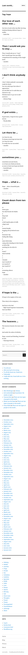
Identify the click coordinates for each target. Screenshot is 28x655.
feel (22, 102)
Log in (5, 623)
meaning (14, 67)
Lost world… (7, 5)
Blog (3, 640)
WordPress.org (8, 629)
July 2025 (6, 428)
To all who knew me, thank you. (13, 372)
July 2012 (6, 481)
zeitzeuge (6, 608)
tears (3, 151)
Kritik (5, 581)
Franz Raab (7, 405)
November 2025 (8, 420)
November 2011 (8, 495)
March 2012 (7, 487)
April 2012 (7, 485)
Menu (23, 5)
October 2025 (8, 422)
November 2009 (8, 535)
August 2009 (7, 541)
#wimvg (6, 562)
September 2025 (8, 424)
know (6, 175)
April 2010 (7, 525)
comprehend (5, 67)
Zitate (20, 38)
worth (18, 284)
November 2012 (8, 472)
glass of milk (21, 281)
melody (9, 283)
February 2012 (8, 489)
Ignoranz (6, 579)
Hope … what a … (11, 182)
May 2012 (6, 483)
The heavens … (10, 321)
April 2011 (6, 510)
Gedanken (12, 65)
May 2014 (6, 439)
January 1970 (7, 550)
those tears (7, 596)
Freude (6, 570)
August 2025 (7, 426)
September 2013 (8, 453)
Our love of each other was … (11, 22)
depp (19, 102)
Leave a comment (10, 315)
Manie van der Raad (9, 401)
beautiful (23, 174)
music (12, 283)
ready (21, 104)
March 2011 (7, 512)
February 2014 (8, 443)
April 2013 (6, 462)
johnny (7, 104)
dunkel (6, 564)
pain (9, 175)
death (16, 102)
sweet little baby (10, 284)
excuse (21, 124)
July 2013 (6, 457)
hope (5, 39)
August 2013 (7, 455)
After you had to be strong (11, 370)
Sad (5, 594)
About (4, 647)
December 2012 (8, 470)
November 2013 (8, 449)
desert (10, 281)
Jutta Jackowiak (8, 393)
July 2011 (6, 504)
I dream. (17, 391)
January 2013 (7, 468)
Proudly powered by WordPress (16, 652)
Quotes (16, 38)
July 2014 (6, 434)
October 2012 (7, 474)
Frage (5, 568)
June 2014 (6, 436)
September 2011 (8, 499)
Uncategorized (8, 604)
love (8, 39)
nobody (17, 104)
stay (6, 68)
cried (22, 344)
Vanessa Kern (8, 397)
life (6, 283)
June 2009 (7, 546)
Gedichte (21, 278)
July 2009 (6, 543)
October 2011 (7, 497)
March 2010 (7, 527)
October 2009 (8, 537)
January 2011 (7, 514)
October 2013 (7, 451)
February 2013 (8, 466)
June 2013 (6, 460)
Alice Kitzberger (8, 391)
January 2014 (7, 445)
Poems (4, 280)
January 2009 (8, 548)
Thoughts (8, 280)
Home (4, 636)
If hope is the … (10, 292)
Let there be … (10, 132)
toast (15, 284)
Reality (11, 39)
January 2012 (7, 491)
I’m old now (7, 368)
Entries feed (7, 625)
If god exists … (10, 112)
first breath (14, 281)
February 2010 (8, 529)
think (8, 106)
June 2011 (6, 506)
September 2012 (8, 476)
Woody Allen (8, 126)
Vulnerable (7, 374)
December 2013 (8, 447)
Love (13, 38)
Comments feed (8, 627)
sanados (19, 67)
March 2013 (7, 464)
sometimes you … (11, 157)
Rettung (6, 591)
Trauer (6, 600)
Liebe (5, 583)
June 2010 (6, 520)
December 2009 (8, 533)
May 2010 (6, 522)
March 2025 (7, 430)
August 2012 (7, 478)
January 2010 (7, 531)
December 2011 (8, 493)
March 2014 (7, 441)
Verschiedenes (14, 280)
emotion (6, 566)
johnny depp (12, 104)
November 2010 (8, 516)
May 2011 (6, 508)
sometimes (18, 175)
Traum (6, 602)
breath (6, 281)
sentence (4, 106)
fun (5, 573)
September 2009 (9, 539)
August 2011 (7, 501)
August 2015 (7, 432)
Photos (4, 643)
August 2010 (7, 518)
